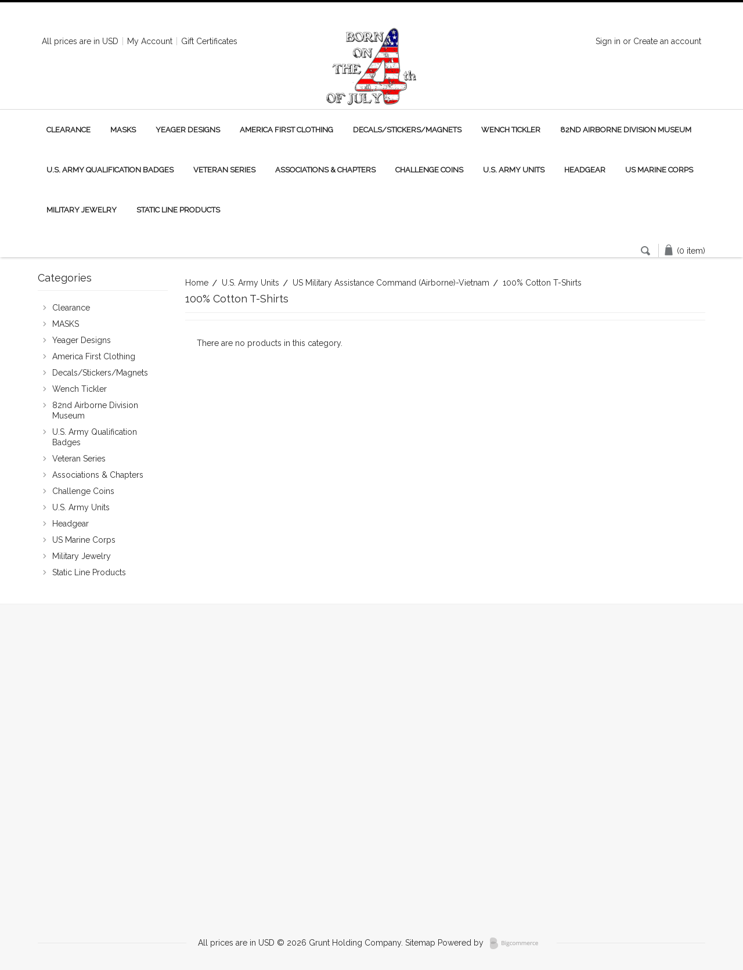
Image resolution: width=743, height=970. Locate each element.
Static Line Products (178, 209)
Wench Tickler (510, 129)
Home (196, 282)
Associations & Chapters (325, 169)
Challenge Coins (429, 169)
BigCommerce (517, 943)
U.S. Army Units (513, 169)
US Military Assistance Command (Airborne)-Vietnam (391, 282)
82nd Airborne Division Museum (625, 129)
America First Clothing (286, 129)
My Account (149, 41)
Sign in (608, 41)
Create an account (667, 41)
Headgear (584, 169)
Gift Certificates (209, 41)
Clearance (68, 129)
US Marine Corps (659, 169)
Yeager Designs (188, 129)
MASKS (123, 129)
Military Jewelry (81, 209)
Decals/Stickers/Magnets (407, 129)
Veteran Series (224, 169)
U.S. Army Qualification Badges (110, 169)
